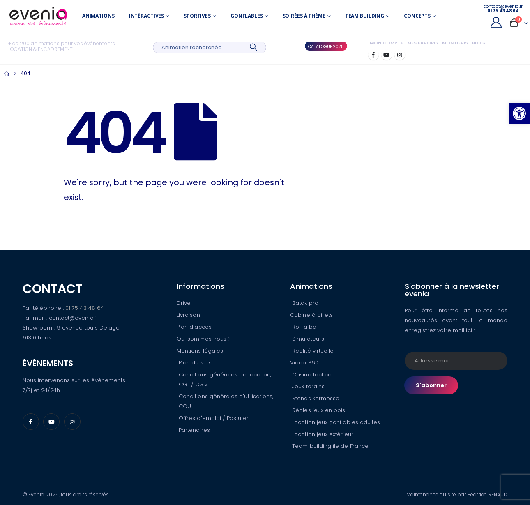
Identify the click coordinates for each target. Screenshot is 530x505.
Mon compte (386, 42)
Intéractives (146, 15)
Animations (98, 15)
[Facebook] (373, 54)
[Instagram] (399, 54)
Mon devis (455, 42)
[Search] (254, 47)
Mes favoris (422, 42)
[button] (519, 113)
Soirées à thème (304, 15)
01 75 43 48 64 (84, 308)
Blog (478, 42)
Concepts (417, 15)
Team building (364, 15)
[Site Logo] (38, 15)
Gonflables (246, 15)
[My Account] (496, 22)
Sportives (197, 15)
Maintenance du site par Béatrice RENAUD (456, 494)
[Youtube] (386, 54)
